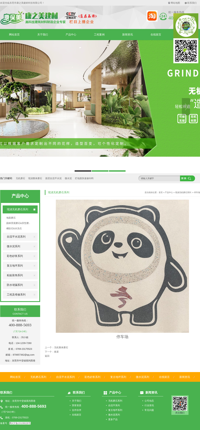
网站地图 (175, 2)
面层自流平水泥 (53, 178)
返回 (47, 356)
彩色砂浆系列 (92, 377)
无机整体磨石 (61, 347)
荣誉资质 (76, 405)
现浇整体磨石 (35, 178)
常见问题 (149, 410)
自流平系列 (114, 405)
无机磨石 (20, 178)
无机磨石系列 (38, 377)
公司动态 (149, 400)
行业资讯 (149, 405)
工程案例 (99, 34)
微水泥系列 (142, 377)
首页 (161, 192)
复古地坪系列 (118, 377)
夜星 (56, 351)
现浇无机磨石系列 (183, 192)
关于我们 (42, 34)
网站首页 (14, 34)
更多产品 (113, 419)
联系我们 (192, 2)
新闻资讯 (127, 34)
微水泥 (68, 178)
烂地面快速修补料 (84, 178)
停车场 (197, 192)
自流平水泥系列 (65, 377)
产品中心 (71, 34)
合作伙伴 (76, 410)
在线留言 (156, 34)
